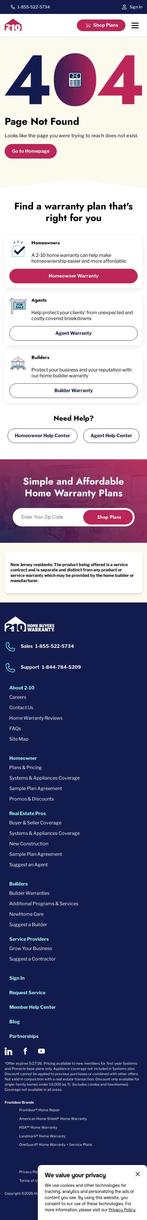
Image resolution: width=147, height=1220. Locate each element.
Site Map (19, 739)
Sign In (136, 6)
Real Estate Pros (27, 813)
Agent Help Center (111, 435)
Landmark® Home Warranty (42, 1136)
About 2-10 (21, 688)
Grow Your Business (30, 948)
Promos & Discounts (31, 799)
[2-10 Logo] (14, 29)
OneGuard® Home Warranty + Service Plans (55, 1144)
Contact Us (21, 707)
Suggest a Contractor (32, 959)
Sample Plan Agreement (35, 788)
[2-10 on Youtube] (41, 1051)
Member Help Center (32, 1007)
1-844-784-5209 (61, 667)
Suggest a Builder (28, 924)
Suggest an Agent (28, 864)
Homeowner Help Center (42, 435)
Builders (18, 884)
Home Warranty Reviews (36, 718)
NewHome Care (26, 914)
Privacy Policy (122, 1209)
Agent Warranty (73, 333)
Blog (14, 1022)
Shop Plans (105, 25)
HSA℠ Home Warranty (38, 1127)
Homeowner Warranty (74, 276)
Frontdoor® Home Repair (39, 1110)
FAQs (15, 728)
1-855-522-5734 (33, 7)
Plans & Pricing (25, 767)
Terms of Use (30, 1180)
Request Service (27, 992)
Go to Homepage (30, 151)
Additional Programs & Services (43, 903)
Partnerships (23, 1036)
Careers (17, 697)
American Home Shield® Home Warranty (53, 1118)
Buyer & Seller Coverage (35, 823)
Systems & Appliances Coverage (44, 778)
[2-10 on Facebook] (25, 1051)
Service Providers (29, 939)
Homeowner (23, 758)
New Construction (28, 843)
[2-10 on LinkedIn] (8, 1051)
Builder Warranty (73, 390)
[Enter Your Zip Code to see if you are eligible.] (51, 517)
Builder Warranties (29, 893)
